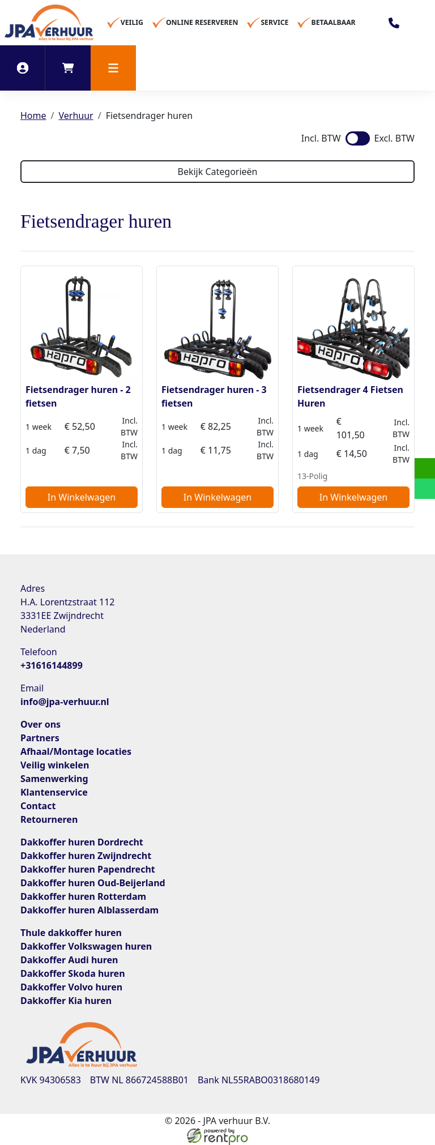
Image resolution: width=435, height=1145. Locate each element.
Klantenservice (54, 792)
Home (33, 115)
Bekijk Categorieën (217, 171)
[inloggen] (22, 68)
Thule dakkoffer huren (71, 932)
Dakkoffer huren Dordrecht (81, 842)
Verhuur (75, 115)
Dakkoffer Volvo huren (71, 987)
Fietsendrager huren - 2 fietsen (78, 396)
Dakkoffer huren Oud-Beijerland (92, 883)
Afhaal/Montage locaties (75, 751)
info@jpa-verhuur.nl (64, 701)
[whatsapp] (425, 488)
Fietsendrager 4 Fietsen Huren (350, 396)
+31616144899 (51, 665)
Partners (39, 738)
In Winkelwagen (82, 497)
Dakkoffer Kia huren (66, 1000)
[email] (425, 468)
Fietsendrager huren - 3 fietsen (214, 396)
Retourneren (49, 819)
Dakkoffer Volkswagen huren (86, 946)
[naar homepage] (49, 22)
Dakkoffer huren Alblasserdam (89, 910)
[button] (113, 68)
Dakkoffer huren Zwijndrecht (85, 855)
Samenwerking (54, 778)
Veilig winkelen (54, 765)
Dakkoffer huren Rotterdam (83, 896)
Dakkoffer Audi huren (69, 960)
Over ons (40, 724)
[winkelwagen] (68, 68)
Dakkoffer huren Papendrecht (87, 869)
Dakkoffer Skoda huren (72, 973)
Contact (38, 806)
